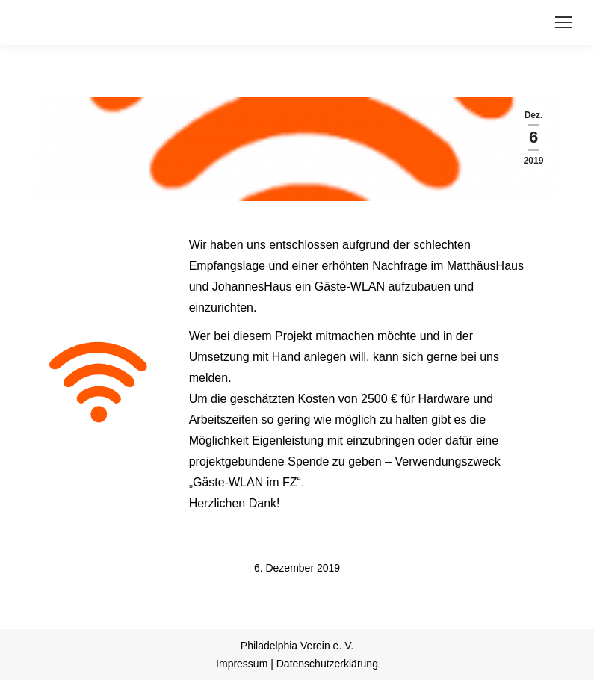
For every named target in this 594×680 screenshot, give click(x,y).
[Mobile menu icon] (563, 22)
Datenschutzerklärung (327, 664)
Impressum (241, 664)
